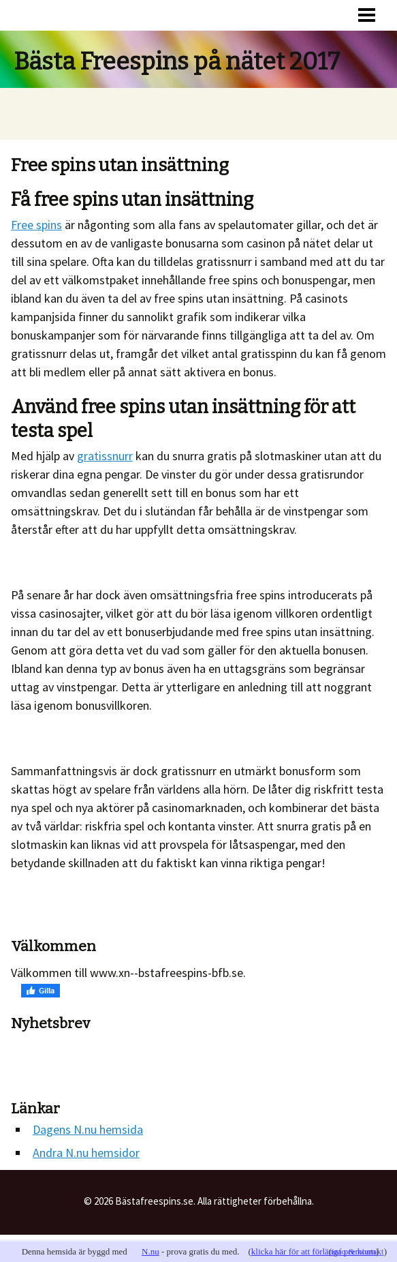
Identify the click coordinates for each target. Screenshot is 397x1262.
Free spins (36, 224)
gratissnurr (105, 456)
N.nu (150, 1251)
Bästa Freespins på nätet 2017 (177, 61)
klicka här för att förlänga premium (313, 1251)
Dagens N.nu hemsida (88, 1129)
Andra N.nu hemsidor (86, 1152)
